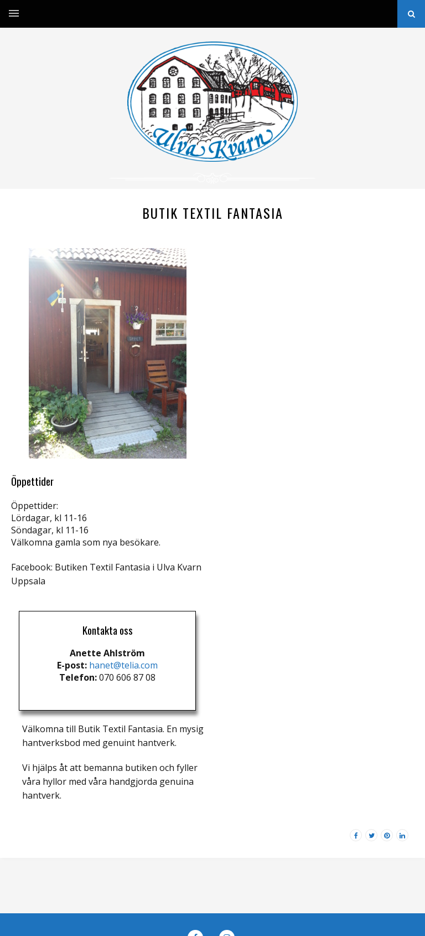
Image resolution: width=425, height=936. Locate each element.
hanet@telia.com (123, 665)
